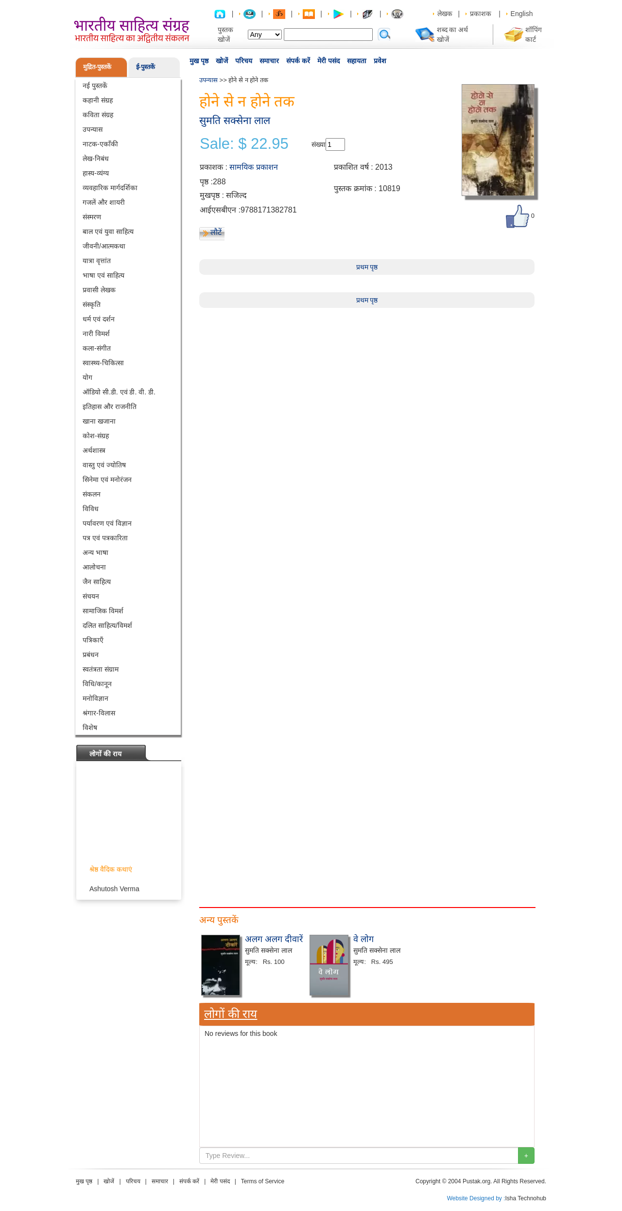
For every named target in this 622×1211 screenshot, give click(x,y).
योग (87, 377)
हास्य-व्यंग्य (96, 173)
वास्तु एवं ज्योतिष (104, 465)
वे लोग (363, 939)
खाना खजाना (99, 421)
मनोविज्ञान (95, 698)
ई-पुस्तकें (145, 67)
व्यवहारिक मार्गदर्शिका (110, 188)
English (522, 14)
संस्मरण (92, 217)
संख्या (318, 144)
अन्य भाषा (95, 552)
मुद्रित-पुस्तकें (97, 67)
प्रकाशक (480, 14)
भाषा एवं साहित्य (103, 275)
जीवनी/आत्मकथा (104, 246)
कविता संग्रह (98, 115)
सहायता (356, 61)
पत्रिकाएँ (93, 640)
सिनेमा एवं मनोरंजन (107, 479)
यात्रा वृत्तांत (97, 261)
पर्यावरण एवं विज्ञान (107, 523)
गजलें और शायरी (104, 202)
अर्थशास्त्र (94, 450)
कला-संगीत (97, 348)
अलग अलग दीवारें (274, 939)
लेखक (444, 14)
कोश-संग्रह (96, 436)
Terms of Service (262, 1181)
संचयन (91, 596)
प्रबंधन (91, 655)
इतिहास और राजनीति (110, 406)
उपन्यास (93, 129)
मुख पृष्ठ (199, 61)
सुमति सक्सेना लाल (234, 120)
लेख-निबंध (96, 158)
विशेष (90, 727)
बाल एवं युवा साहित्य (108, 231)
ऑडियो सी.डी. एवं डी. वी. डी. (119, 392)
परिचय (243, 61)
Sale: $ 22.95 (244, 144)
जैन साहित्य (97, 582)
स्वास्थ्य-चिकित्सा (103, 363)
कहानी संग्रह (98, 100)
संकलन (92, 494)
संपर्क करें (298, 61)
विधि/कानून (97, 684)
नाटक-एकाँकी (100, 144)
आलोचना (94, 567)
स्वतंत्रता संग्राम (101, 669)
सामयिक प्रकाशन (253, 167)
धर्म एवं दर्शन (99, 319)
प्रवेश (380, 61)
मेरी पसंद (328, 61)
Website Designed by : (476, 1198)
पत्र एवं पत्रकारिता (105, 538)
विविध (91, 509)
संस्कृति (92, 304)
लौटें (216, 232)
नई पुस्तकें (95, 85)
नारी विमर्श (96, 334)
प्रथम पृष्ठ (367, 267)
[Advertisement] (367, 376)
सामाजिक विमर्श (103, 611)
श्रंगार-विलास (99, 713)
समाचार (269, 61)
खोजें (222, 61)
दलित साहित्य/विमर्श (107, 625)
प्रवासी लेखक (99, 290)
